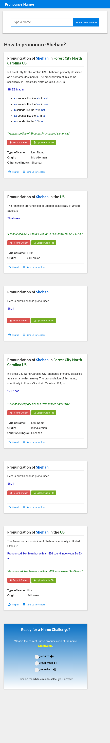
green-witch (50, 662)
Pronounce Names (19, 4)
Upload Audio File (43, 142)
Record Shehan (18, 142)
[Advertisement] (31, 185)
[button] (14, 171)
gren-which (49, 669)
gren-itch (48, 656)
